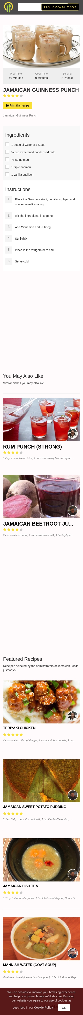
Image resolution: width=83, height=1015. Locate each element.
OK (64, 1007)
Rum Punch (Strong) (32, 447)
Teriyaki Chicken (19, 728)
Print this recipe (17, 105)
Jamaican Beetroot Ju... (38, 524)
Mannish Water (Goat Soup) (29, 965)
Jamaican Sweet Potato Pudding (34, 807)
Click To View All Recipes (60, 7)
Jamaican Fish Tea (20, 886)
